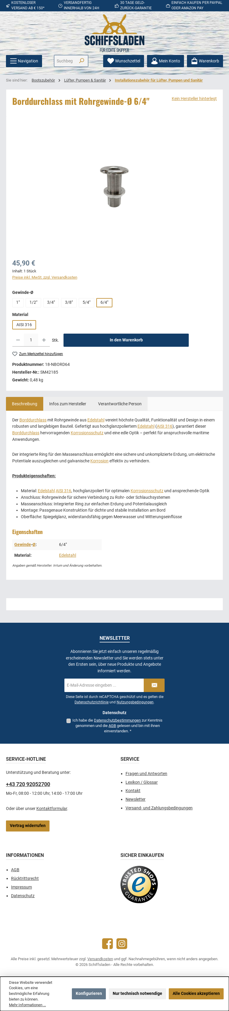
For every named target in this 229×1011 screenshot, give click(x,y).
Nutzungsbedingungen (135, 702)
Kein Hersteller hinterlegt (194, 98)
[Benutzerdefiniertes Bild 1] (139, 884)
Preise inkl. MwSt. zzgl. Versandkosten (44, 277)
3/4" (51, 302)
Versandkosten (100, 959)
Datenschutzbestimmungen (117, 720)
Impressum (21, 887)
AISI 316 (24, 324)
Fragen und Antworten (146, 773)
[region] (114, 186)
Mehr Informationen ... (27, 1005)
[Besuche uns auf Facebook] (107, 943)
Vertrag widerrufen (28, 825)
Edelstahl (95, 420)
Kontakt (133, 790)
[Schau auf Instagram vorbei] (122, 943)
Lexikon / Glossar (142, 782)
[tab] (24, 404)
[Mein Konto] (165, 61)
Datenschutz (23, 895)
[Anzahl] (31, 340)
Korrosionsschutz (87, 432)
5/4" (86, 302)
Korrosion (99, 461)
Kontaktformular (51, 808)
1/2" (33, 302)
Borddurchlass (33, 420)
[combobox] (64, 61)
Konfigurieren (89, 993)
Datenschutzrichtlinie (92, 702)
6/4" (104, 302)
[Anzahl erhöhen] (44, 340)
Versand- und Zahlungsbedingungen (159, 808)
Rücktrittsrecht (25, 878)
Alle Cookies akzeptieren (196, 993)
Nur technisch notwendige (137, 993)
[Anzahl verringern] (18, 340)
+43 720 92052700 (28, 784)
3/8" (69, 302)
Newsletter (136, 799)
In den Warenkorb (126, 340)
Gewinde (22, 544)
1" (18, 302)
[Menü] (24, 61)
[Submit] (154, 685)
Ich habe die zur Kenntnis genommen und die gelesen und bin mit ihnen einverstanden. (117, 726)
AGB (112, 725)
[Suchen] (81, 61)
